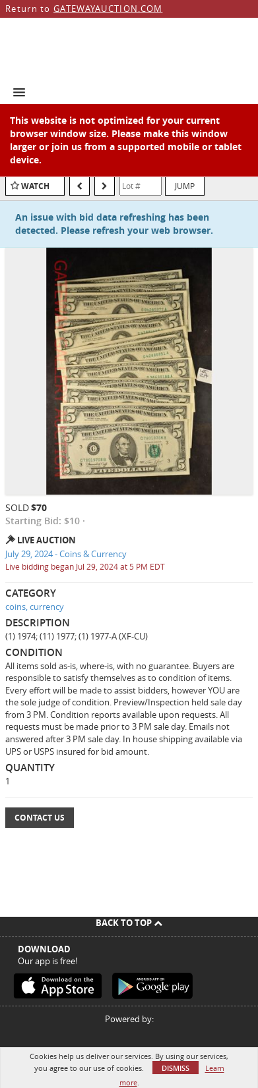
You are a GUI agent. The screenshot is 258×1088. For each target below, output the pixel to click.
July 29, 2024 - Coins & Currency (66, 554)
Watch (35, 186)
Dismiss (175, 1068)
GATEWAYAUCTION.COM (107, 8)
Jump (185, 185)
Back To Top (129, 923)
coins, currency (34, 606)
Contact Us (40, 817)
